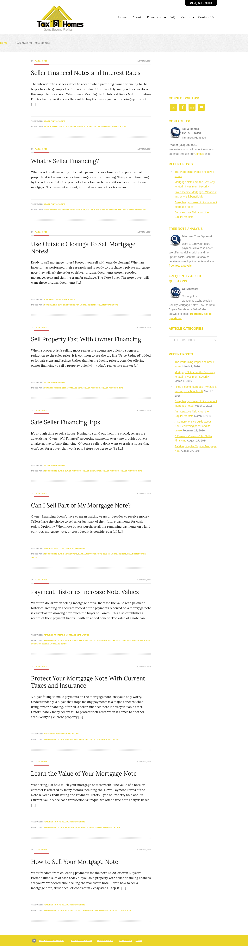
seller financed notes (81, 126)
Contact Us (125, 940)
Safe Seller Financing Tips (65, 422)
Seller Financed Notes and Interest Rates (85, 72)
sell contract (85, 910)
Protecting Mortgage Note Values (71, 635)
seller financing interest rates (110, 126)
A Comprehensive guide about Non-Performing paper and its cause (193, 426)
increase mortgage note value (80, 640)
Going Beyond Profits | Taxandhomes (65, 19)
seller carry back (118, 209)
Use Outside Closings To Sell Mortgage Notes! (83, 247)
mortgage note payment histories (114, 640)
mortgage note (72, 827)
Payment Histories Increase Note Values (85, 591)
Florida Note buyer (54, 471)
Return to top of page (51, 940)
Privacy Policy (105, 940)
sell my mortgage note (114, 554)
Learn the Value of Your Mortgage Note (84, 773)
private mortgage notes (56, 126)
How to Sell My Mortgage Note (59, 299)
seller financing (137, 209)
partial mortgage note (90, 554)
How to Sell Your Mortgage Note (74, 861)
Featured (48, 548)
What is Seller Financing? (65, 161)
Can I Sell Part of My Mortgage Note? (81, 505)
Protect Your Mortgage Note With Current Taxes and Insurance (88, 682)
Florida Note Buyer (81, 940)
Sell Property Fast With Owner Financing (86, 339)
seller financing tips (112, 388)
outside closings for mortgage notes (77, 305)
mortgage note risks (108, 739)
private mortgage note (73, 209)
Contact (199, 153)
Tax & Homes (41, 61)
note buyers (50, 305)
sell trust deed (123, 910)
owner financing (52, 209)
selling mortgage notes (54, 644)
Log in (139, 940)
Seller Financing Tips (54, 121)
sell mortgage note (107, 305)
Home (4, 42)
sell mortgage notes (97, 209)
